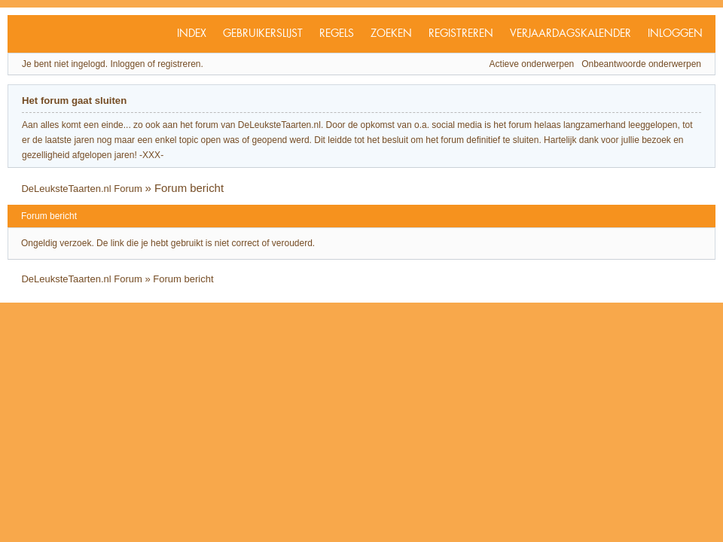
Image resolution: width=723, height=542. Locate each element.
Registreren (461, 34)
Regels (336, 34)
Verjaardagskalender (570, 34)
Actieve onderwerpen (532, 64)
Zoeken (391, 34)
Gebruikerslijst (263, 34)
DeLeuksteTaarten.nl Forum (81, 188)
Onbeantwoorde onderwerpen (641, 64)
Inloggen (675, 34)
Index (191, 34)
